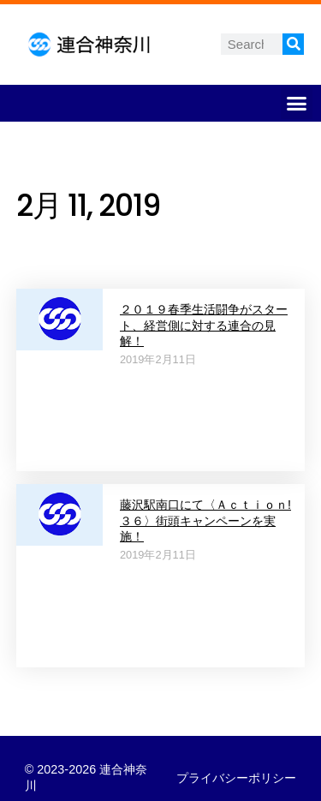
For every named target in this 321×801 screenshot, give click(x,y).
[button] (297, 103)
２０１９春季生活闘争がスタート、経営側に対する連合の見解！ (204, 325)
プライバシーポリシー (236, 778)
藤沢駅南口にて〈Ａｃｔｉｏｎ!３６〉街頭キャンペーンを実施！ (205, 520)
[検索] (293, 44)
